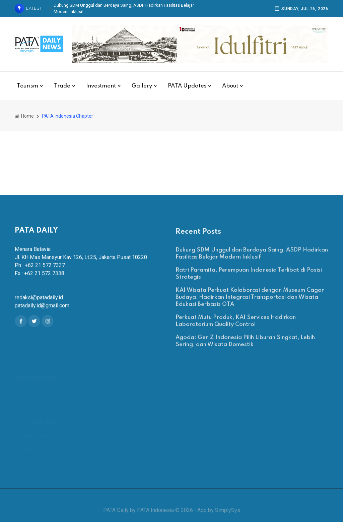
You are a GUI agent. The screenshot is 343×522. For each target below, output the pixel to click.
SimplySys (227, 514)
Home (24, 116)
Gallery (142, 86)
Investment (101, 86)
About (230, 86)
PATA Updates (187, 86)
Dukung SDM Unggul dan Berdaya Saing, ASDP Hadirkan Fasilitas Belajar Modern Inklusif (124, 8)
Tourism (27, 86)
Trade (62, 86)
